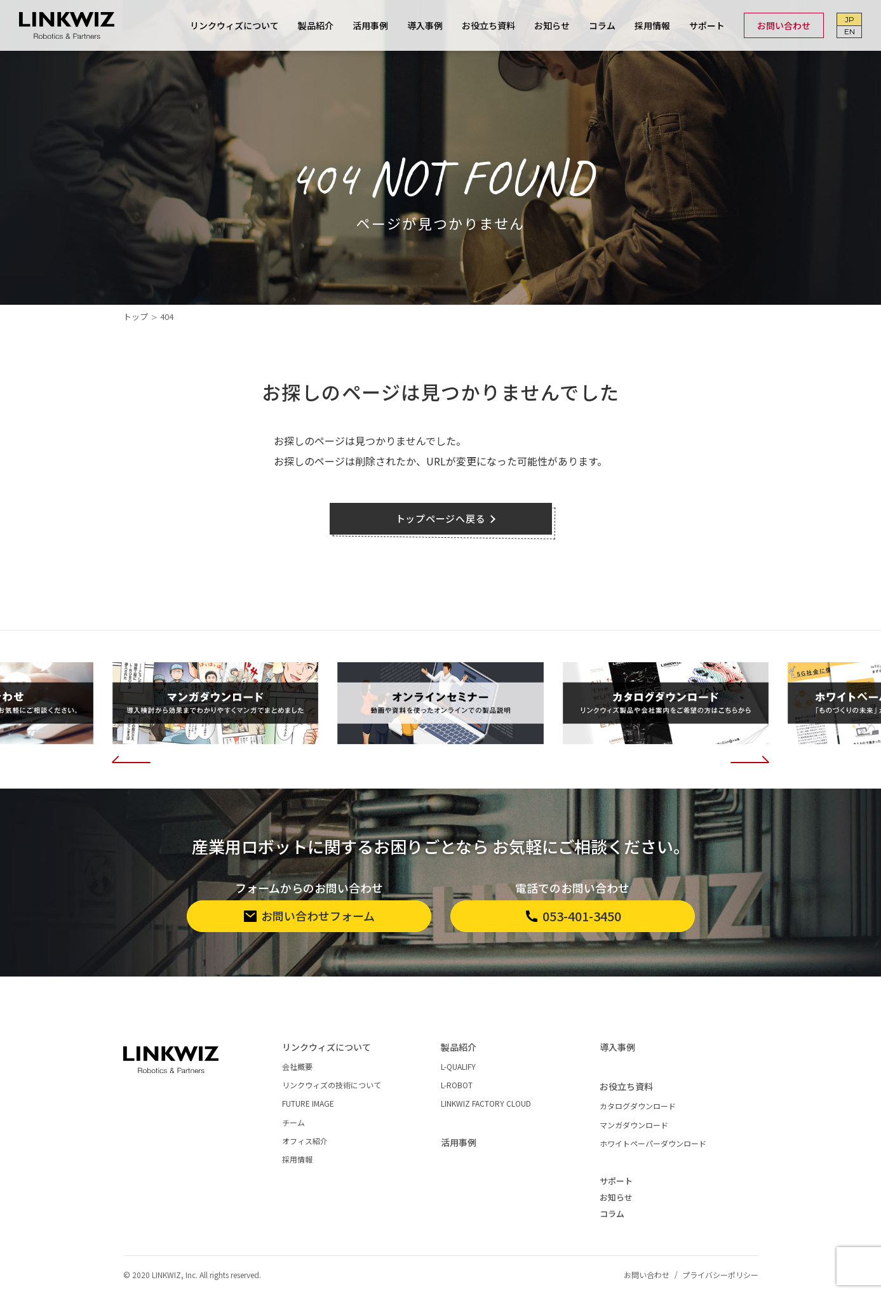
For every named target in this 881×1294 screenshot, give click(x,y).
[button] (131, 756)
